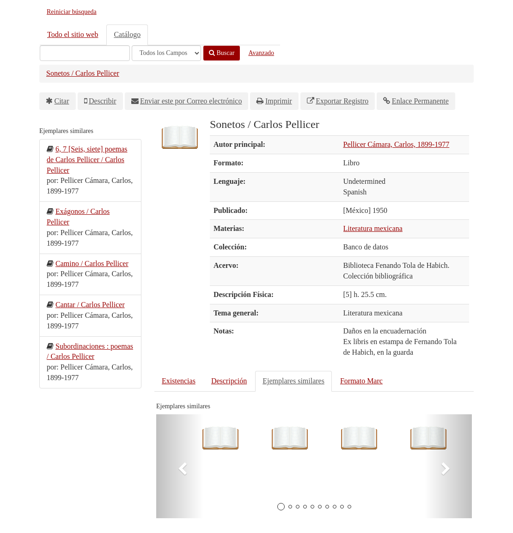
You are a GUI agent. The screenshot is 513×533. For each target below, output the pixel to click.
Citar (62, 101)
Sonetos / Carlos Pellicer (82, 73)
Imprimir (278, 101)
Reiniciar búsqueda (72, 11)
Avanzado (261, 52)
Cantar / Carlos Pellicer (90, 305)
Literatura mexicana (373, 228)
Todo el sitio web (72, 34)
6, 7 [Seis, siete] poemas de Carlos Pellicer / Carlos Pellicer (87, 159)
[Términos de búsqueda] (85, 53)
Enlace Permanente (420, 101)
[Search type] (166, 53)
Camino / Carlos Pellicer (91, 263)
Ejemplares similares (293, 381)
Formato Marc (361, 381)
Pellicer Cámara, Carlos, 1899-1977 (396, 144)
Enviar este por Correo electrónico (191, 101)
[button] (179, 466)
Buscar (221, 52)
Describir (102, 101)
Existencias (178, 381)
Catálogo (127, 34)
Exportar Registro (342, 101)
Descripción (229, 381)
